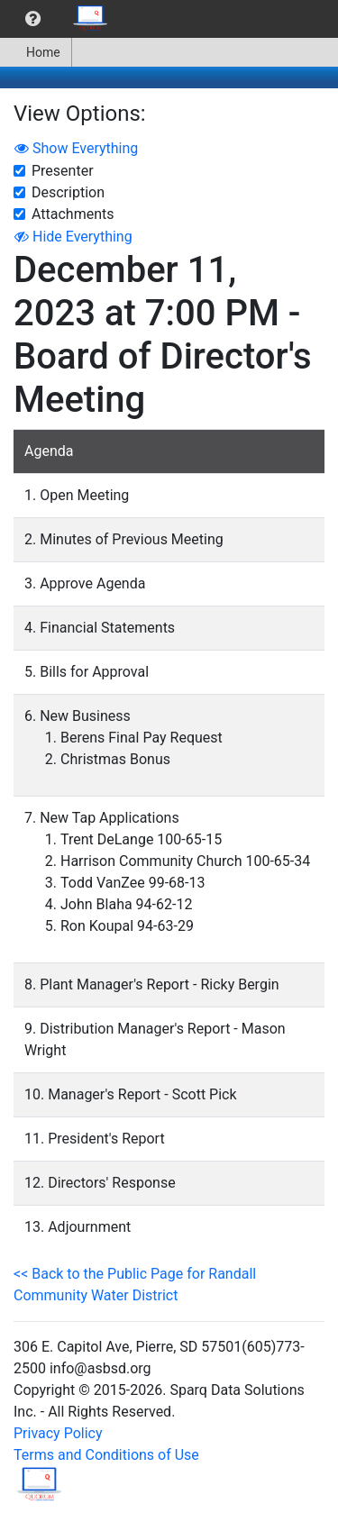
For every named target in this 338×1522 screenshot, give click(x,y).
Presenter (63, 170)
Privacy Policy (58, 1433)
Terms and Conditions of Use (106, 1454)
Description (68, 192)
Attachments (73, 214)
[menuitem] (33, 19)
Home (35, 52)
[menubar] (59, 19)
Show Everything (76, 148)
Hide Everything (73, 236)
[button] (33, 19)
